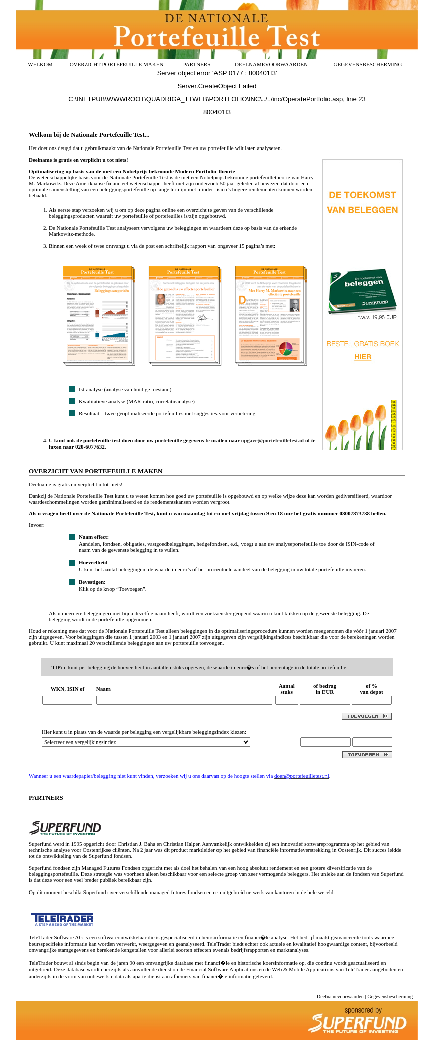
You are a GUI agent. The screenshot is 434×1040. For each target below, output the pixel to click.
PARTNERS (197, 64)
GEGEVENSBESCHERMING (368, 64)
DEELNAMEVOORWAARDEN (271, 64)
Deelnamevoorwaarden (340, 996)
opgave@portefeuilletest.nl (272, 440)
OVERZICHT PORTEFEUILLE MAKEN (117, 64)
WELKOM (40, 64)
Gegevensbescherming (390, 996)
